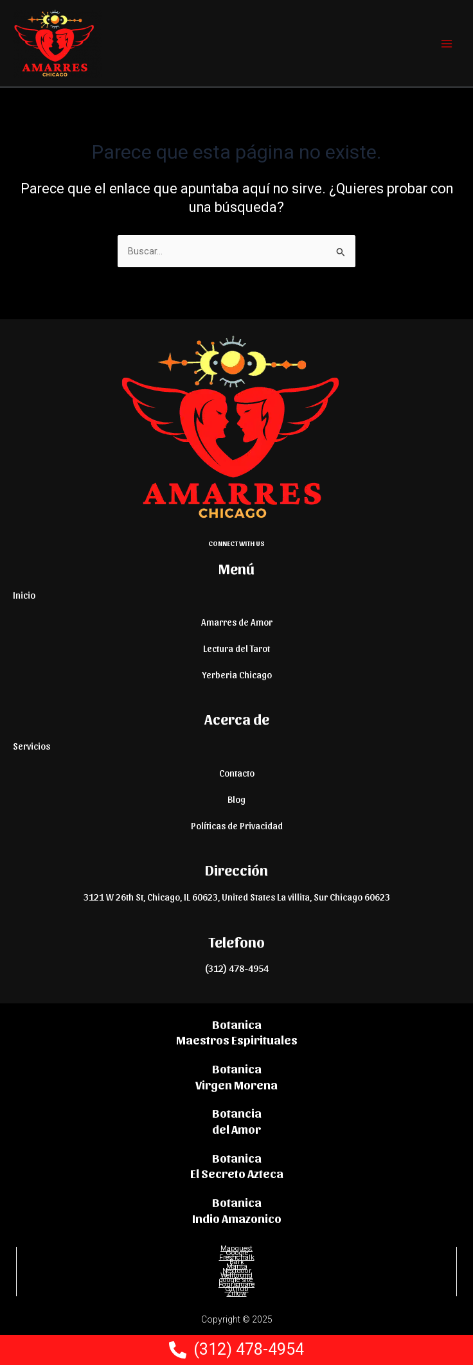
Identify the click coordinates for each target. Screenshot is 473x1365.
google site (236, 1280)
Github (237, 1289)
